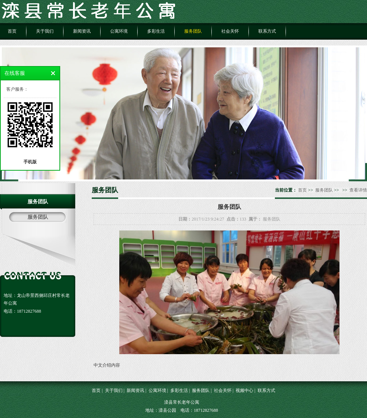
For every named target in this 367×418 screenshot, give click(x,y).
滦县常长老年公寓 (181, 402)
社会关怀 (230, 31)
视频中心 (244, 390)
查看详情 (358, 190)
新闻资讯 (82, 31)
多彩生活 (156, 31)
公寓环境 (119, 31)
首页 (12, 31)
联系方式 (267, 31)
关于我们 (45, 31)
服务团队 (193, 31)
